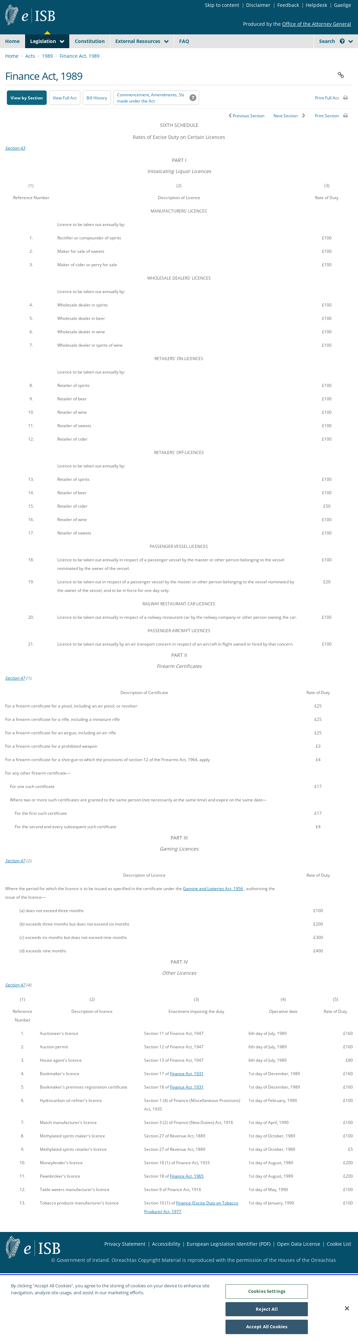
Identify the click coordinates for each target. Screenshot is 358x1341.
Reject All (266, 1313)
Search (332, 41)
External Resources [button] (137, 41)
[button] (342, 41)
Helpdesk (316, 5)
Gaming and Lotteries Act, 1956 (213, 904)
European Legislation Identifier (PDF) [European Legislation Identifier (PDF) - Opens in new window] (228, 1260)
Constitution (90, 41)
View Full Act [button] (65, 114)
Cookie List (339, 1260)
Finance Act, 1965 (187, 1192)
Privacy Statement (125, 1260)
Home (12, 41)
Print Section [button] (327, 132)
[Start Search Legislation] (294, 54)
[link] (328, 57)
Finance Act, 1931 (187, 1089)
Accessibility (166, 1260)
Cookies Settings (266, 1295)
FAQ (184, 41)
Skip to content (222, 5)
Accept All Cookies (266, 1331)
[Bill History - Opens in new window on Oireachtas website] (97, 114)
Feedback (288, 5)
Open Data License (298, 1260)
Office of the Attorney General (316, 24)
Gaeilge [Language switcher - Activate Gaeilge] (342, 5)
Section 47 (15, 694)
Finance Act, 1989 (80, 72)
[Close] (347, 1312)
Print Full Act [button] (327, 114)
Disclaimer (258, 5)
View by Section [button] (27, 114)
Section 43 (15, 164)
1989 (47, 72)
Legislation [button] (43, 41)
